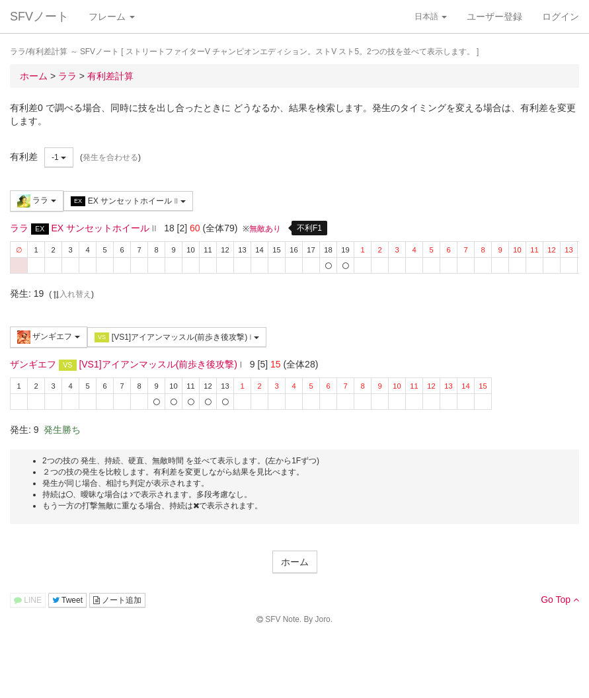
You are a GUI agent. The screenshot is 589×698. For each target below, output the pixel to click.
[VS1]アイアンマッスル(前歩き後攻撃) (177, 337)
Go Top (560, 599)
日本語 (430, 16)
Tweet (67, 600)
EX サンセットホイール (128, 201)
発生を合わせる (110, 157)
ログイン (560, 16)
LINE (28, 600)
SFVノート (39, 16)
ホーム (295, 562)
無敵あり (265, 228)
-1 (59, 157)
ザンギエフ (48, 337)
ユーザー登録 (494, 16)
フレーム (112, 16)
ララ (36, 201)
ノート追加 (117, 600)
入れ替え (71, 294)
